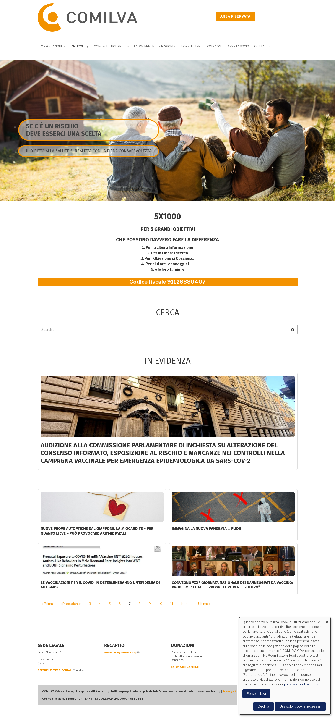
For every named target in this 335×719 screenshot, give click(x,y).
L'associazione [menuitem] (53, 48)
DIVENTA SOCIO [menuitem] (238, 46)
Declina (263, 706)
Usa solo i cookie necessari (300, 706)
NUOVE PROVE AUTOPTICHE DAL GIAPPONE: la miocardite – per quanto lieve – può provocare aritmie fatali (97, 530)
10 (162, 604)
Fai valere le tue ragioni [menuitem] (155, 48)
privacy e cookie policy (301, 684)
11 (173, 604)
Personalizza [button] (256, 693)
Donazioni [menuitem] (214, 46)
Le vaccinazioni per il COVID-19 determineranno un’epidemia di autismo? (100, 585)
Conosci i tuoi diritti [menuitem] (112, 48)
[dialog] (284, 665)
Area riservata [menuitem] (235, 16)
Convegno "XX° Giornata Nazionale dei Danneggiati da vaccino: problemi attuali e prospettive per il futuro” (232, 585)
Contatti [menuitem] (263, 48)
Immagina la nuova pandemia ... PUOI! (206, 528)
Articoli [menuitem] (80, 47)
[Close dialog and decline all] (327, 620)
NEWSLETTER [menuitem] (190, 46)
